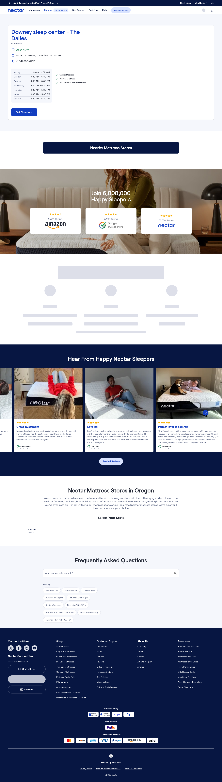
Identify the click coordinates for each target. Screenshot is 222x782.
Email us (26, 689)
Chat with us (26, 669)
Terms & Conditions (133, 769)
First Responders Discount (68, 692)
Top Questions (51, 590)
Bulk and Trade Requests (108, 687)
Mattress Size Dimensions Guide (59, 612)
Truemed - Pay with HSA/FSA (58, 620)
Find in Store (185, 3)
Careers (141, 657)
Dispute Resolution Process (108, 769)
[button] (34, 10)
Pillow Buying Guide (186, 667)
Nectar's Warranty (53, 605)
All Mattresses (62, 646)
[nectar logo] (16, 10)
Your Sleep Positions (187, 677)
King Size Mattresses (65, 651)
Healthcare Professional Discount (71, 698)
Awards (140, 667)
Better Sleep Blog (185, 687)
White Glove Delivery (89, 612)
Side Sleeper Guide (186, 672)
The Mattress (89, 590)
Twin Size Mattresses (65, 667)
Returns (100, 657)
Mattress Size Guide (187, 657)
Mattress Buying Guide (188, 662)
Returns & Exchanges (78, 598)
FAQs (99, 651)
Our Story (141, 646)
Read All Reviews (111, 461)
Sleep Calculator (185, 651)
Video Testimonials (105, 667)
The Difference (70, 590)
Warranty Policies (104, 682)
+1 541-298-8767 (25, 61)
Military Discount (63, 687)
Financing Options (105, 672)
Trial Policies (102, 677)
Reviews (100, 662)
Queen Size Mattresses (66, 657)
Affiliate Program (144, 662)
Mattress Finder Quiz (65, 677)
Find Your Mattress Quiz (188, 646)
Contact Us (102, 646)
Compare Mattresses (65, 672)
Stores (140, 651)
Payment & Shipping (54, 598)
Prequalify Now (47, 3)
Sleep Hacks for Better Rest (190, 682)
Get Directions (24, 112)
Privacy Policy (86, 769)
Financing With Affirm (76, 605)
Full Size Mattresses (65, 662)
